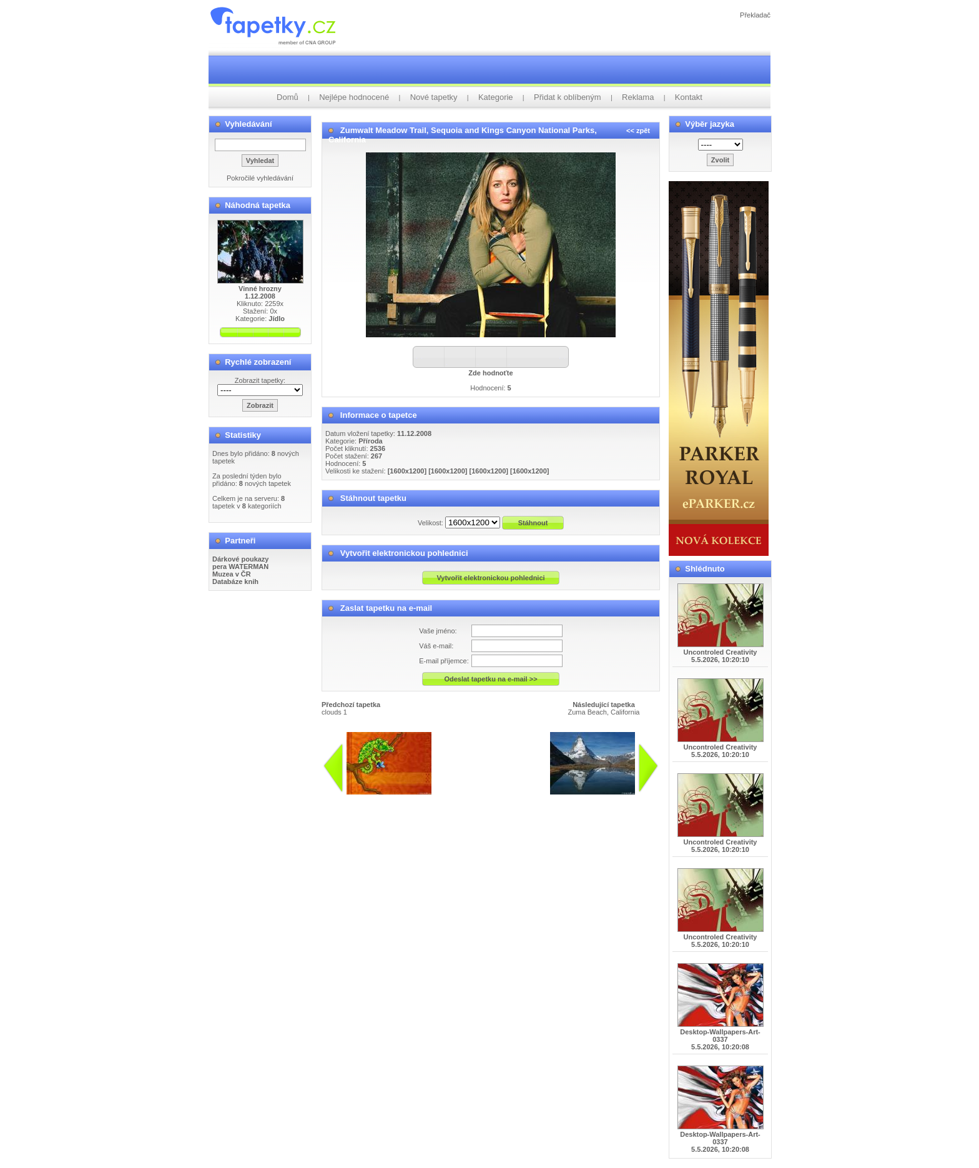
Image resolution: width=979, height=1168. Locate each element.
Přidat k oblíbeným (567, 97)
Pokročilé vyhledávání (260, 178)
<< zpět (638, 130)
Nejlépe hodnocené (354, 97)
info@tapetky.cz (452, 799)
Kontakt (688, 97)
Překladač (755, 15)
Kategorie (495, 97)
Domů (287, 97)
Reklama (638, 97)
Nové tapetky (434, 97)
